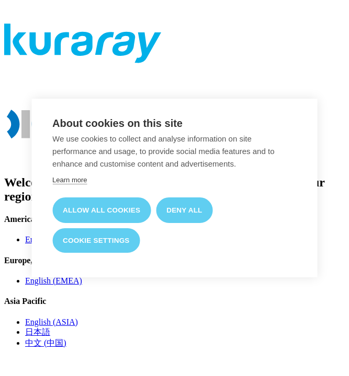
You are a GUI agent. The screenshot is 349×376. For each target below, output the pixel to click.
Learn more (69, 180)
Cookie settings (96, 240)
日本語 (37, 331)
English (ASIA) (51, 322)
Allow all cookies (101, 210)
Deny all (184, 210)
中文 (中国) (45, 342)
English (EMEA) (53, 280)
